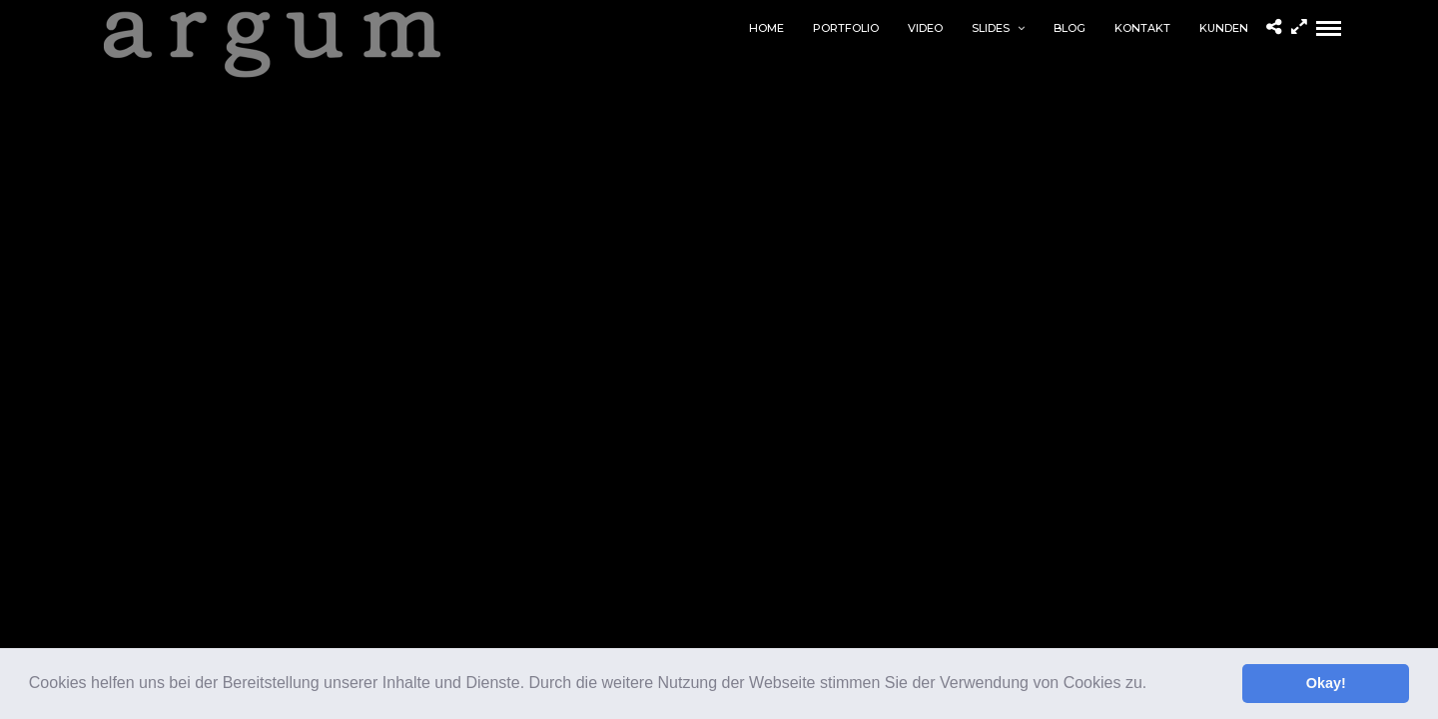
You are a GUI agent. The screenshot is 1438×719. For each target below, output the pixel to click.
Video (925, 28)
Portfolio (846, 28)
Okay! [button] (1326, 683)
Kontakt (1142, 28)
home (766, 28)
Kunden (1223, 28)
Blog (1069, 28)
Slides (991, 28)
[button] (1154, 685)
